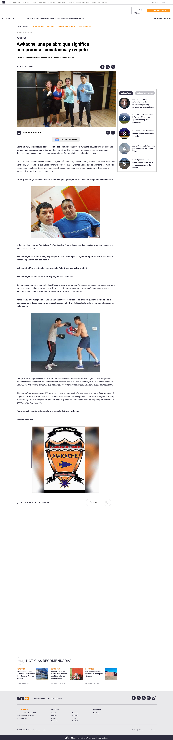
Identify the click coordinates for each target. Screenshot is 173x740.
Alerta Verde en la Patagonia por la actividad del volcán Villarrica (143, 148)
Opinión (53, 715)
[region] (137, 39)
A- (113, 132)
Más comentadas (145, 93)
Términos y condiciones (147, 730)
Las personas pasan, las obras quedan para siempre (94, 674)
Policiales (75, 715)
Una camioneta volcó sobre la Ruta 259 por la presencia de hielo (143, 133)
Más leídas (126, 93)
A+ (108, 132)
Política (53, 718)
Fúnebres (96, 713)
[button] (102, 67)
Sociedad (54, 713)
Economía (54, 721)
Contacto (133, 730)
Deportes (21, 38)
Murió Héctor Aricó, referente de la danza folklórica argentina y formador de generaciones (52, 18)
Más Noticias (76, 721)
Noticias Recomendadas (48, 661)
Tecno (74, 718)
